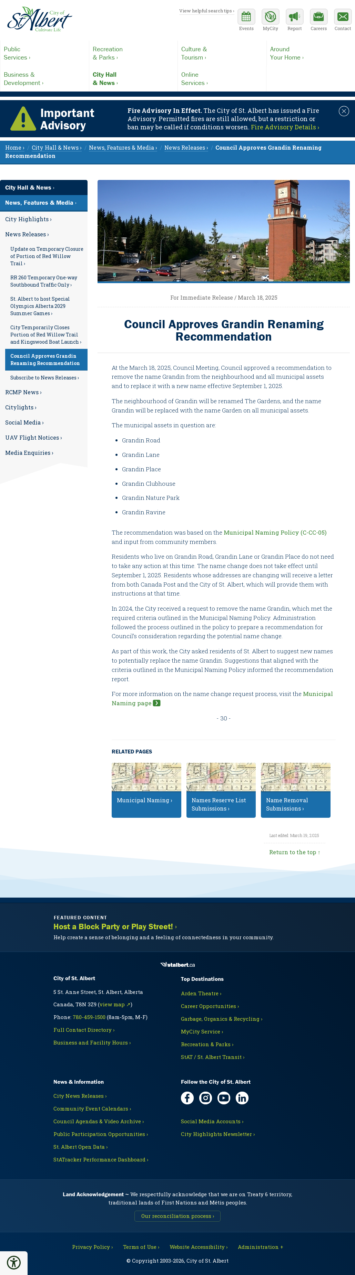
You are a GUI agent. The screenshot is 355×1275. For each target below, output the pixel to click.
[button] (14, 1263)
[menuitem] (44, 219)
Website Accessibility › (198, 1246)
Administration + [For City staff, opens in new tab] (260, 1246)
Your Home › (311, 53)
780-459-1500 (89, 1017)
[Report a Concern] (294, 21)
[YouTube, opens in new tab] (223, 1098)
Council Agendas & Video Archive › (98, 1121)
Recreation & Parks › (207, 1044)
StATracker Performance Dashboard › (100, 1159)
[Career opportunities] (318, 21)
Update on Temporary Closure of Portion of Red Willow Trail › (46, 256)
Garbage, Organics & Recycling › (221, 1018)
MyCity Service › (202, 1031)
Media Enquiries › (29, 452)
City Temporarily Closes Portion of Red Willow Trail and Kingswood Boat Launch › (45, 334)
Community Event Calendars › (92, 1108)
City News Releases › (79, 1095)
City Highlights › (28, 219)
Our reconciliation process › (177, 1215)
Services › (44, 53)
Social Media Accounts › (212, 1121)
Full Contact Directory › (83, 1029)
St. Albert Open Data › (80, 1146)
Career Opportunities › (210, 1006)
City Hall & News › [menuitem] (57, 147)
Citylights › (21, 407)
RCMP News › (23, 392)
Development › (44, 78)
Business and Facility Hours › (92, 1042)
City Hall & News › (29, 187)
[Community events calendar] (246, 21)
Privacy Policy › (92, 1246)
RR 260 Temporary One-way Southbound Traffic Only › (43, 281)
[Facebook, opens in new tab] (187, 1098)
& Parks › (133, 53)
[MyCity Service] (270, 21)
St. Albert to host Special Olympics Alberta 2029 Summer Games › (40, 306)
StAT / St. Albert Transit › (212, 1056)
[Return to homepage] (39, 19)
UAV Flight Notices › (33, 437)
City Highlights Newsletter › (218, 1134)
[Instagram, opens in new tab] (205, 1098)
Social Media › (24, 422)
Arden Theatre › (201, 993)
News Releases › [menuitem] (186, 147)
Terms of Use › (141, 1246)
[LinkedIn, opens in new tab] (242, 1098)
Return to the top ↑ (294, 852)
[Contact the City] (343, 21)
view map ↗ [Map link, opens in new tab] (115, 1004)
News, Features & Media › (41, 202)
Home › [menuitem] (14, 147)
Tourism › (222, 53)
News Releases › (27, 234)
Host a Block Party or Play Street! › (115, 926)
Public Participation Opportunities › (100, 1134)
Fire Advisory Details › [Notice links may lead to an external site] (285, 127)
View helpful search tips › (206, 11)
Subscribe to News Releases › (44, 377)
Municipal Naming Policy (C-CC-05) (275, 532)
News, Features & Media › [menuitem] (123, 147)
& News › (133, 78)
